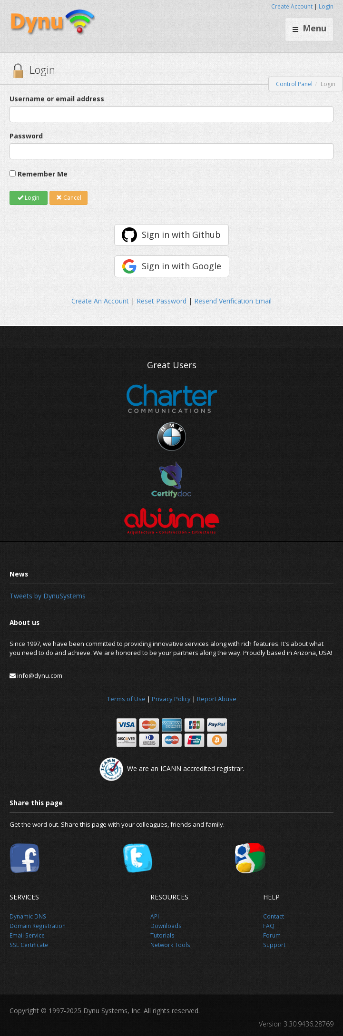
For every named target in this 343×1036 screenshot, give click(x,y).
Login (326, 6)
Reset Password (161, 300)
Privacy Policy (171, 698)
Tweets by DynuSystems (48, 595)
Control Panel (294, 84)
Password (26, 135)
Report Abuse (216, 698)
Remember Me (43, 173)
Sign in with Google (181, 266)
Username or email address (57, 98)
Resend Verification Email (233, 300)
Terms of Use (126, 698)
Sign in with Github (181, 234)
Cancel (68, 198)
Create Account (292, 6)
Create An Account (100, 300)
